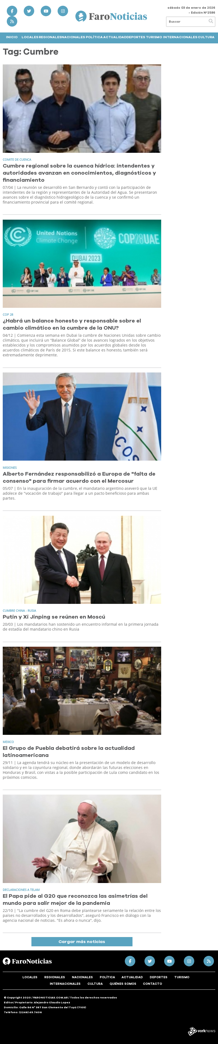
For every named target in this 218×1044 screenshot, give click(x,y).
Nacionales (73, 37)
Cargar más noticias (81, 941)
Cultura (206, 37)
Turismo (154, 37)
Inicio (11, 37)
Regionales (50, 37)
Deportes (135, 37)
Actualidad (114, 37)
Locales (30, 37)
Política (94, 37)
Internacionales (180, 37)
